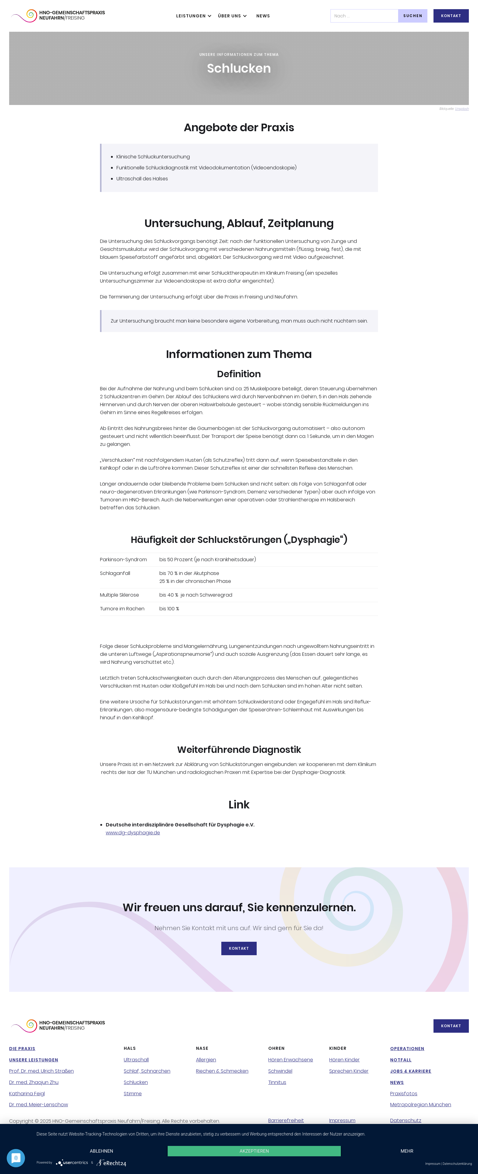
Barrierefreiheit (286, 1121)
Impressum (342, 1121)
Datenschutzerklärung (457, 1163)
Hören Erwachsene (290, 1060)
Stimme (133, 1094)
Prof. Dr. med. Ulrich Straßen (41, 1071)
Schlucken (136, 1082)
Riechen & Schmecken (222, 1071)
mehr (407, 1151)
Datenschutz (405, 1121)
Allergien (206, 1060)
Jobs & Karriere (410, 1071)
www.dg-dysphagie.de (133, 832)
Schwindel (280, 1071)
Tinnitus (277, 1082)
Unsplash (462, 109)
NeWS (263, 16)
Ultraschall (136, 1060)
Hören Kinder (344, 1060)
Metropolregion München (420, 1105)
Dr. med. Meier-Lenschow (38, 1105)
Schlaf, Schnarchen (147, 1071)
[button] (192, 16)
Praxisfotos (403, 1094)
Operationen (407, 1049)
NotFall (401, 1060)
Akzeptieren (254, 1151)
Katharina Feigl (27, 1094)
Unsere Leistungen (33, 1060)
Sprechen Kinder (349, 1071)
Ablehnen (101, 1151)
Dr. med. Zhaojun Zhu (34, 1082)
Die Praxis (22, 1049)
